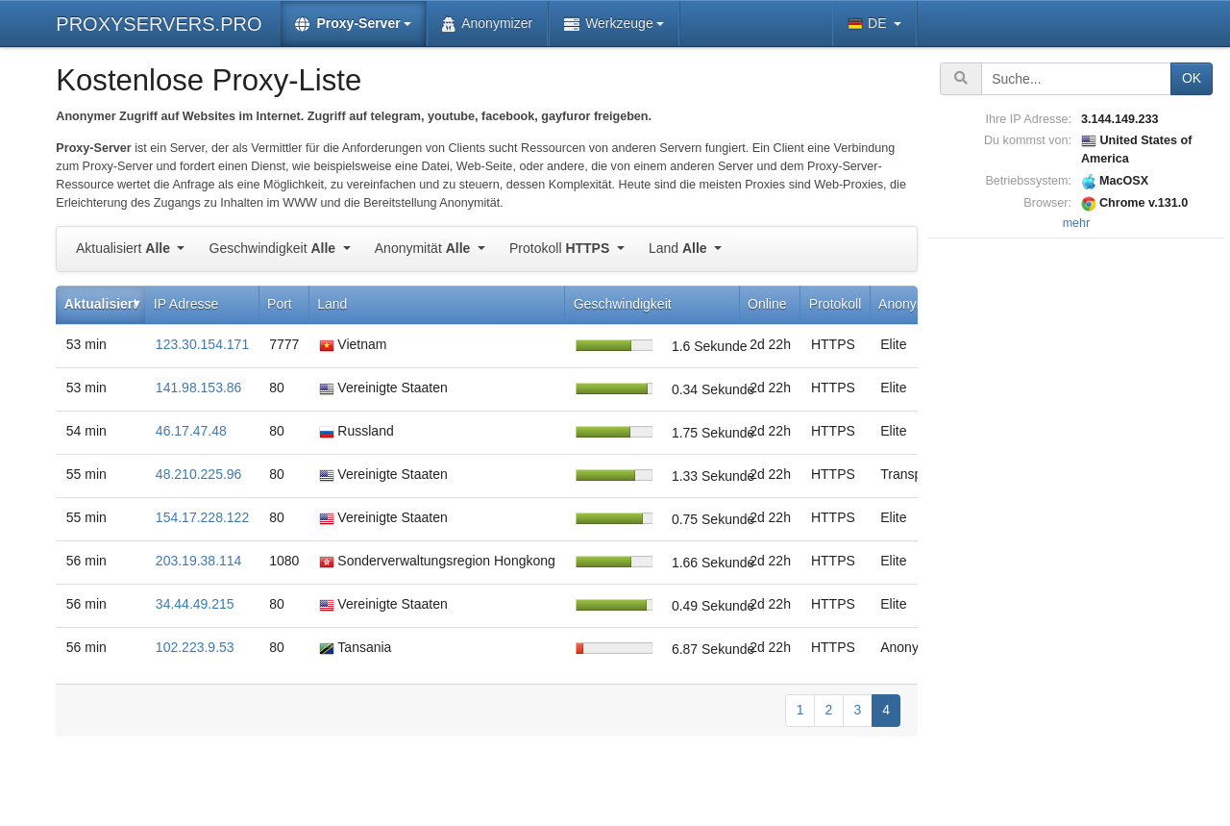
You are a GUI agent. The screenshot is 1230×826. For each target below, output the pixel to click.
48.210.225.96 (199, 474)
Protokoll (561, 248)
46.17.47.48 (191, 430)
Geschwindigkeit (274, 248)
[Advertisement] (1076, 531)
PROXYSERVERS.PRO (158, 24)
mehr (1077, 223)
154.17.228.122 (202, 517)
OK (1191, 78)
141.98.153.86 (199, 387)
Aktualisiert (125, 248)
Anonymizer (487, 23)
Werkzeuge (608, 23)
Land (680, 248)
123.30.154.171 (202, 344)
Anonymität (425, 248)
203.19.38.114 (199, 560)
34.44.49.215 (195, 604)
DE (869, 23)
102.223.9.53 (195, 647)
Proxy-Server (347, 23)
